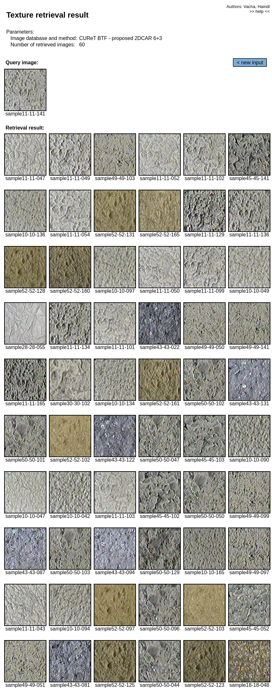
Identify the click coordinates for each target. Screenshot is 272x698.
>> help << (259, 11)
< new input (250, 62)
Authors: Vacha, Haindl (248, 6)
